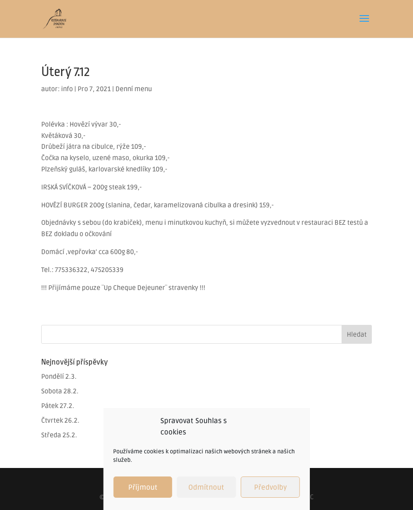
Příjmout (143, 487)
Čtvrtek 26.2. (60, 420)
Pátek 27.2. (57, 406)
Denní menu (133, 89)
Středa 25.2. (59, 435)
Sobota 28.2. (60, 391)
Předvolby (270, 487)
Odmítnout (206, 487)
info (67, 89)
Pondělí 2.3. (59, 377)
